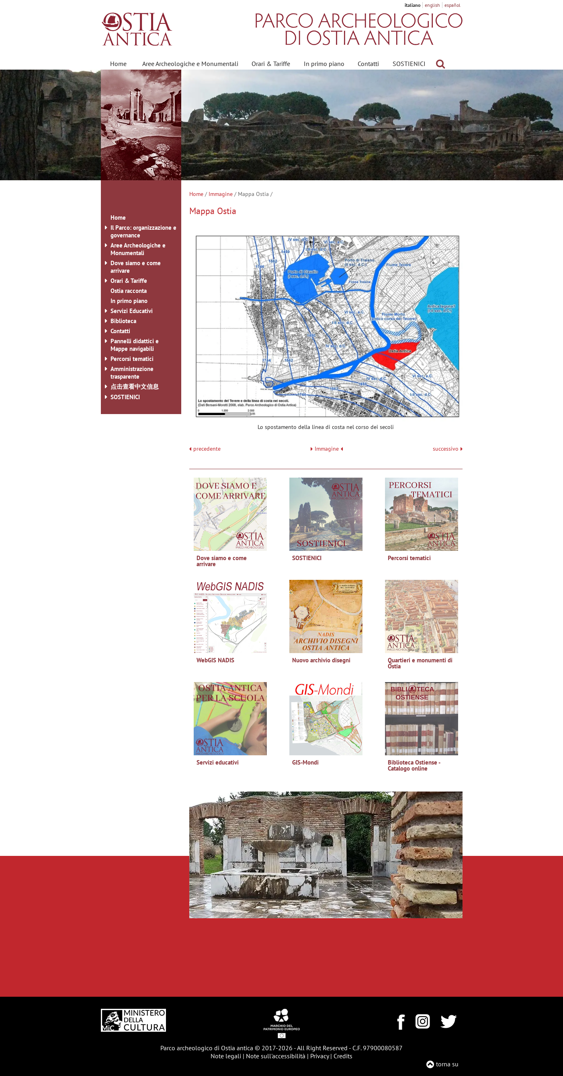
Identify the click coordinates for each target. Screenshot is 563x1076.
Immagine (221, 194)
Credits (343, 1056)
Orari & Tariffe (271, 64)
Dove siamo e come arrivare (136, 266)
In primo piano (324, 64)
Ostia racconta (129, 291)
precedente (207, 449)
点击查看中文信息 (135, 386)
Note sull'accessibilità (275, 1056)
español (452, 5)
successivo (448, 449)
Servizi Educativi (132, 311)
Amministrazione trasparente (132, 372)
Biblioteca (123, 321)
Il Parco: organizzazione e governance (143, 231)
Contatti (368, 64)
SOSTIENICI (409, 64)
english (432, 5)
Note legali (226, 1056)
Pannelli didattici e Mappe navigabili (135, 344)
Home (118, 64)
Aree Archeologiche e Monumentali (190, 64)
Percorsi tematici (132, 359)
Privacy (319, 1056)
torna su (447, 1064)
